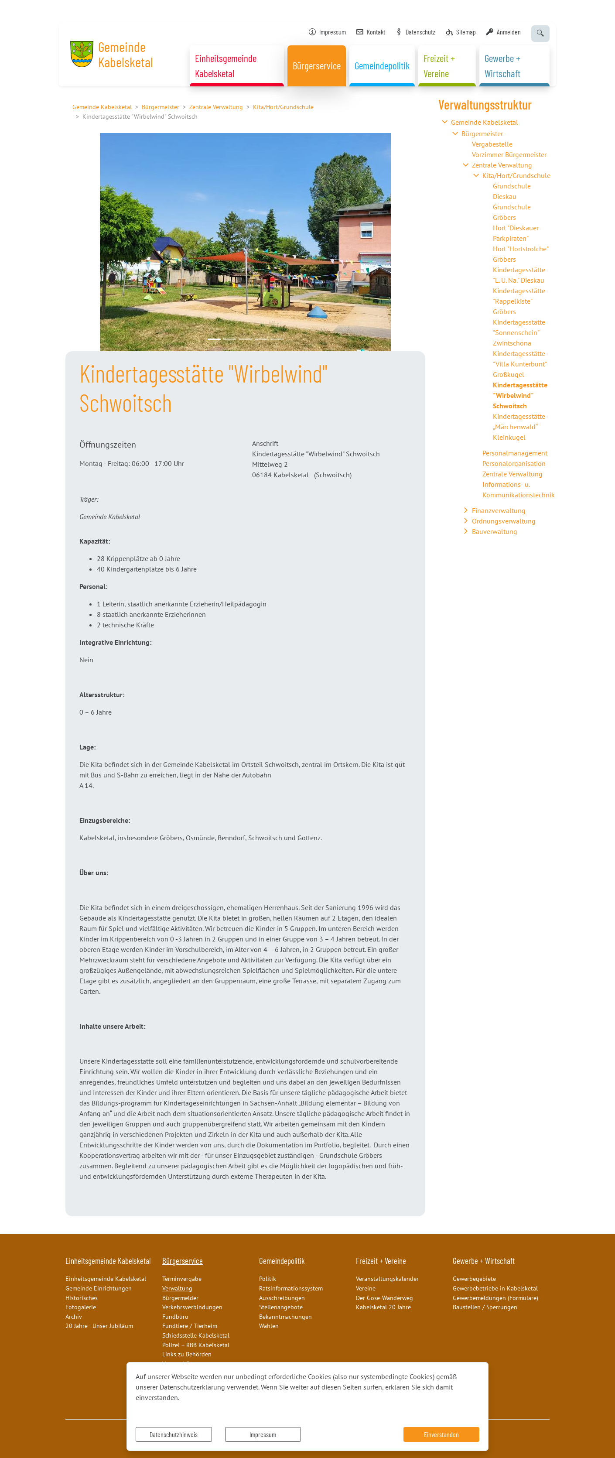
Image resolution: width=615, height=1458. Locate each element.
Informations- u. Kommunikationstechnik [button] (518, 489)
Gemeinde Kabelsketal (102, 107)
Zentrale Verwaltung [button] (502, 165)
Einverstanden (441, 1434)
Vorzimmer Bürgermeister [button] (509, 154)
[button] (92, 242)
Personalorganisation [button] (514, 463)
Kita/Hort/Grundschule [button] (516, 175)
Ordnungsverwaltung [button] (504, 521)
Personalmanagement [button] (514, 452)
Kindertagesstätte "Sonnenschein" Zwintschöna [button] (519, 332)
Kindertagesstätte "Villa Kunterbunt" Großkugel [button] (520, 364)
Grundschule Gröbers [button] (512, 212)
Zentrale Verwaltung (216, 107)
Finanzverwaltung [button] (499, 510)
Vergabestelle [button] (492, 144)
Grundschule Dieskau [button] (512, 191)
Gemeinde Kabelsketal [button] (484, 122)
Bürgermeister (160, 107)
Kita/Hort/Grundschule (283, 107)
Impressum (262, 1434)
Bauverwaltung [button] (494, 531)
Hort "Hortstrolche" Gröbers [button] (520, 254)
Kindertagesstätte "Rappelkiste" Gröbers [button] (519, 301)
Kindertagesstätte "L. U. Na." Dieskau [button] (519, 274)
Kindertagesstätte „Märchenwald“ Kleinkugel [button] (519, 427)
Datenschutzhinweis (174, 1434)
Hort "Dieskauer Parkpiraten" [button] (516, 233)
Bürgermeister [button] (482, 133)
